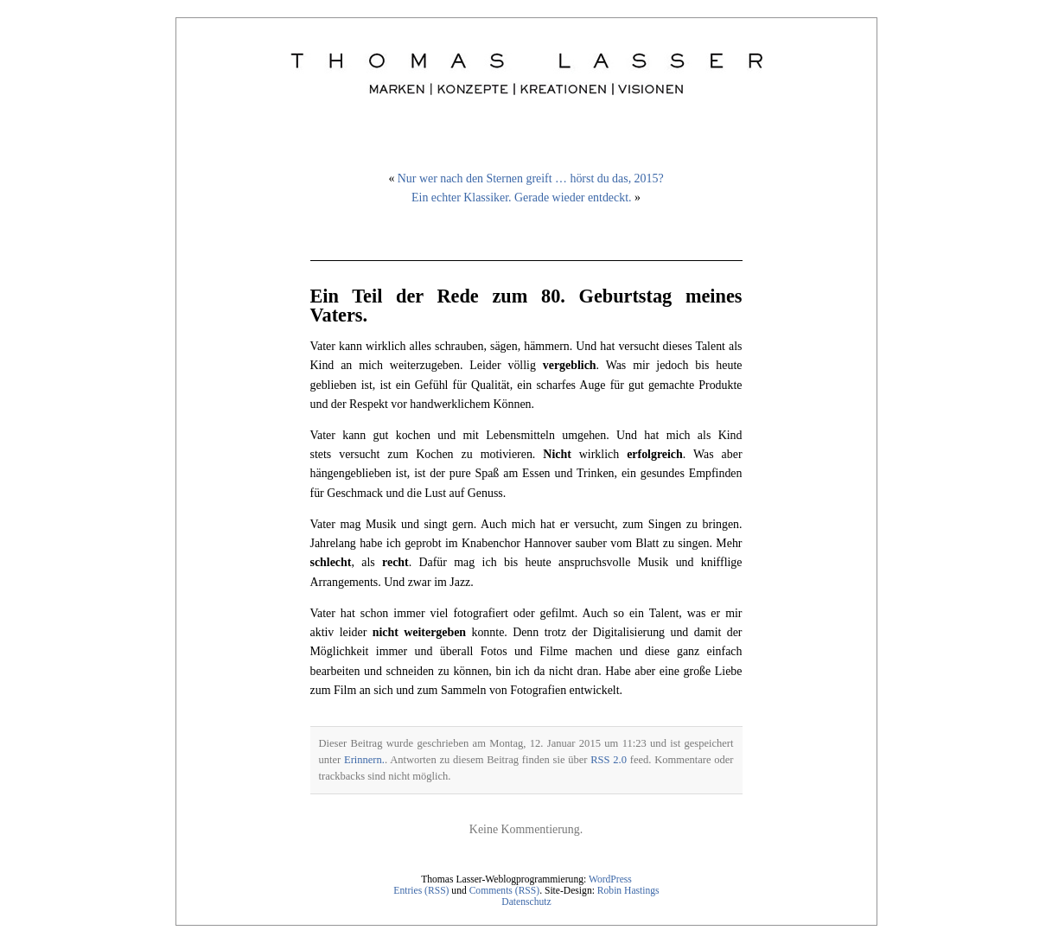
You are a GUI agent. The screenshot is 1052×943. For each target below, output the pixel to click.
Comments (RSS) (504, 890)
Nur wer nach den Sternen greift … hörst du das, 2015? (531, 178)
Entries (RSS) (421, 890)
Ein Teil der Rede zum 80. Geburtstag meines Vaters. (526, 305)
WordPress (610, 879)
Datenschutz (526, 902)
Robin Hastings (628, 890)
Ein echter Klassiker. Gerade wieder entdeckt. (521, 197)
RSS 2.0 (608, 760)
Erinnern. (364, 760)
